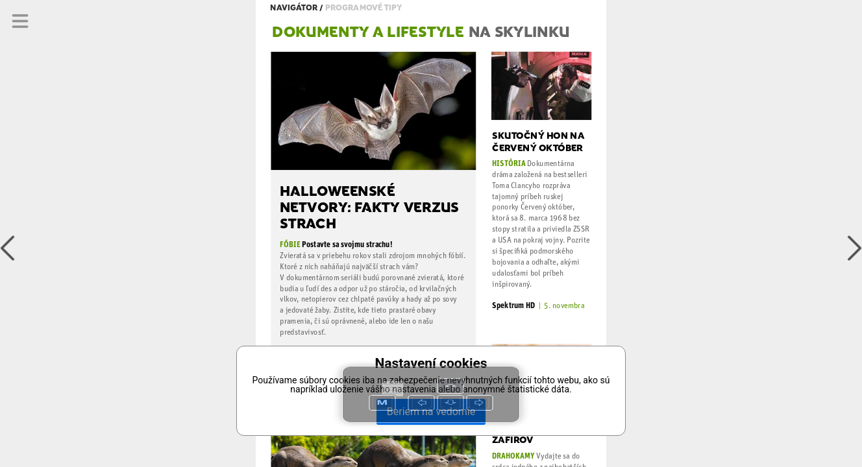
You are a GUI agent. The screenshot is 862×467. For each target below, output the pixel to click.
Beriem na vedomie (431, 411)
